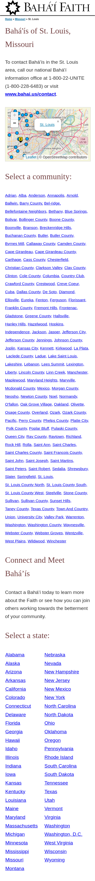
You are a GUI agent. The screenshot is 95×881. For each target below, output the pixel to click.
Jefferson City (73, 332)
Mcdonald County (20, 388)
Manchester (77, 372)
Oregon (53, 740)
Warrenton (75, 517)
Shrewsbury (77, 469)
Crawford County (19, 283)
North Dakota (59, 714)
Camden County (71, 243)
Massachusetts (21, 825)
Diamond (66, 292)
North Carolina (60, 706)
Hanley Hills (15, 324)
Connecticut (18, 706)
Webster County (19, 533)
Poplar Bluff (39, 428)
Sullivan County (34, 500)
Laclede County (19, 356)
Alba (22, 195)
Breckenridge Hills (55, 227)
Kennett (46, 348)
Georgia (14, 731)
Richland (73, 436)
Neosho (11, 396)
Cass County (34, 259)
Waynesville (73, 525)
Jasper (54, 332)
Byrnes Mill (14, 243)
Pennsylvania (59, 748)
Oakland (61, 404)
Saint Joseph (37, 460)
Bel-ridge (52, 203)
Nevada (53, 663)
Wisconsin (56, 851)
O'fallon (11, 404)
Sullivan (12, 500)
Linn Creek (55, 372)
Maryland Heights (42, 380)
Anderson (36, 195)
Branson (30, 227)
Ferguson (58, 300)
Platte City (79, 420)
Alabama (15, 654)
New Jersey (57, 680)
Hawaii (12, 740)
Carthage (13, 259)
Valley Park (54, 517)
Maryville (67, 380)
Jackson (39, 332)
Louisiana (15, 800)
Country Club (72, 276)
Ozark (55, 412)
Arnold (72, 195)
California (15, 689)
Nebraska (55, 654)
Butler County (61, 235)
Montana (14, 868)
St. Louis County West (24, 493)
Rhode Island (59, 757)
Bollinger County (33, 219)
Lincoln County (31, 372)
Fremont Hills (45, 308)
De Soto (50, 292)
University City (29, 517)
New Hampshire (62, 671)
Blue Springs (76, 211)
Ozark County (74, 412)
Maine (11, 808)
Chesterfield (57, 259)
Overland (40, 412)
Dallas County (28, 292)
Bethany (56, 211)
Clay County (74, 267)
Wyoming (55, 859)
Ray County (36, 436)
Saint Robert (39, 469)
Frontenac (68, 308)
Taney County (17, 509)
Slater (10, 476)
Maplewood (15, 380)
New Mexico (58, 689)
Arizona (13, 671)
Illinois (12, 757)
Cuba (9, 292)
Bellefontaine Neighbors (25, 211)
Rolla (27, 444)
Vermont (54, 808)
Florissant (76, 300)
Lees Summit (53, 364)
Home (8, 19)
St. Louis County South (66, 485)
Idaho (11, 748)
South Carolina (61, 766)
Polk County (16, 428)
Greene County (38, 316)
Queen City (14, 436)
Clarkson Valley (49, 267)
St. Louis (47, 124)
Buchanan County (20, 235)
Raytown (56, 436)
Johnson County (68, 340)
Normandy (68, 396)
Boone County (61, 219)
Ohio (50, 723)
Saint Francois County (63, 452)
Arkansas (15, 680)
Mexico (43, 388)
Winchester (56, 541)
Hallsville (61, 316)
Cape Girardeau (19, 252)
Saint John (14, 460)
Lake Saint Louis (62, 356)
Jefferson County (19, 340)
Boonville (13, 227)
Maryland (15, 817)
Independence (17, 332)
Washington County (44, 525)
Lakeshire (13, 364)
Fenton (41, 300)
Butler (43, 235)
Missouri (20, 19)
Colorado (15, 697)
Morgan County (65, 388)
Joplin (10, 348)
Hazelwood (37, 324)
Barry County (31, 203)
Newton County (34, 396)
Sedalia (58, 469)
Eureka (27, 300)
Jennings (44, 340)
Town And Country (72, 509)
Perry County (30, 420)
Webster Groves (49, 533)
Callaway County (40, 243)
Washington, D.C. (64, 834)
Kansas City (27, 348)
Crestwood (45, 283)
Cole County (29, 276)
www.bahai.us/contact (30, 94)
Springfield (26, 476)
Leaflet (30, 157)
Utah (50, 800)
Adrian (10, 195)
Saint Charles (64, 444)
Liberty (10, 372)
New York (55, 697)
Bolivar (11, 219)
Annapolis (55, 195)
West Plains (15, 541)
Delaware (15, 714)
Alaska (12, 663)
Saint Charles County (23, 452)
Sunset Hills (60, 500)
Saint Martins (61, 460)
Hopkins (56, 324)
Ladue (40, 356)
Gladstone (14, 316)
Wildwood (36, 541)
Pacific (10, 420)
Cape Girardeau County (55, 252)
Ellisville (12, 300)
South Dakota (59, 774)
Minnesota (16, 842)
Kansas (13, 783)
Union (10, 517)
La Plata (81, 348)
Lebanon (31, 364)
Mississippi (17, 851)
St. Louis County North (24, 485)
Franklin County (18, 308)
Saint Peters (15, 469)
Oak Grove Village (36, 404)
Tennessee (56, 783)
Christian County (19, 267)
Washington (15, 525)
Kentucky (15, 791)
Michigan (15, 834)
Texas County (42, 509)
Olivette (77, 404)
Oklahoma (56, 731)
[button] (26, 114)
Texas (51, 791)
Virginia (53, 817)
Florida (12, 723)
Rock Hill (13, 444)
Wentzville (74, 533)
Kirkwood (64, 348)
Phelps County (55, 420)
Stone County (75, 493)
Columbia (51, 276)
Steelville (53, 493)
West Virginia (59, 842)
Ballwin (11, 203)
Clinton (11, 276)
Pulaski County (64, 428)
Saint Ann (42, 444)
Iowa (10, 774)
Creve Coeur (68, 283)
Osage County (17, 412)
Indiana (13, 766)
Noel (53, 396)
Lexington (74, 364)
